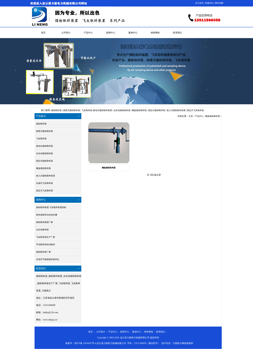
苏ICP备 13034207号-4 (85, 343)
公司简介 (66, 32)
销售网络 (155, 32)
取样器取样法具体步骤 (46, 215)
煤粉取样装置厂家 (44, 222)
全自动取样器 (42, 229)
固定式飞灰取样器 (195, 110)
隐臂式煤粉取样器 (71, 110)
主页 (191, 116)
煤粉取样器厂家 (43, 252)
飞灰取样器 (87, 110)
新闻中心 (110, 32)
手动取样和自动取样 (45, 244)
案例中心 (132, 32)
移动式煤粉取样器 (44, 146)
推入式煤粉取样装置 (176, 110)
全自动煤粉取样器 (122, 110)
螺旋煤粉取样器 (139, 110)
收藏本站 (209, 3)
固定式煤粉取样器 (156, 110)
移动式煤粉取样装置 (102, 110)
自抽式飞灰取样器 (44, 183)
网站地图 (219, 3)
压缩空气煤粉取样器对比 (47, 259)
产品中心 (88, 32)
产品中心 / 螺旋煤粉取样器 (207, 116)
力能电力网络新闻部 (183, 343)
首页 (43, 32)
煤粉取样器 (56, 110)
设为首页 (199, 3)
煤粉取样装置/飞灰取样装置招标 (51, 207)
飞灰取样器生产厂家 (45, 237)
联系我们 (177, 32)
